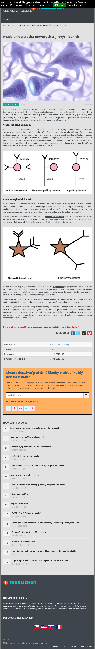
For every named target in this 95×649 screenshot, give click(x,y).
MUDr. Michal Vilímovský (59, 344)
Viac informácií (75, 5)
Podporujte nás (85, 646)
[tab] (15, 423)
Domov (6, 25)
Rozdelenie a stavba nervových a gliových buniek (46, 25)
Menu (8, 19)
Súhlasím (59, 5)
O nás (73, 646)
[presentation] (15, 423)
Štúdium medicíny (18, 25)
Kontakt (65, 646)
